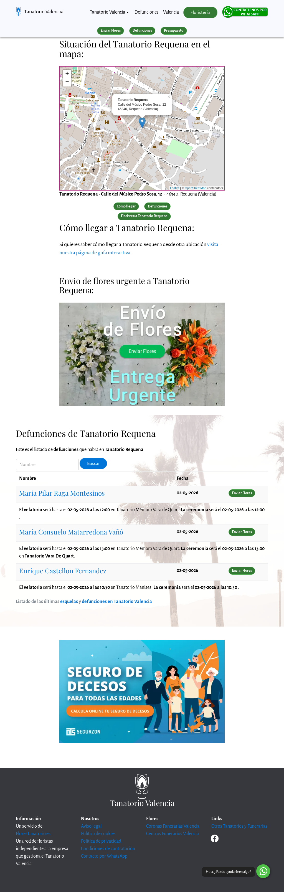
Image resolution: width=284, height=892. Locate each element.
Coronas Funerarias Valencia (172, 826)
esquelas (69, 601)
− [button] (67, 82)
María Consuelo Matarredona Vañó (71, 531)
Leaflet (174, 188)
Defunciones (147, 12)
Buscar (93, 463)
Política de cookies (98, 833)
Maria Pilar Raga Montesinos (62, 492)
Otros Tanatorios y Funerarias (239, 826)
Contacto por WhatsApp (104, 856)
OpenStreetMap (195, 188)
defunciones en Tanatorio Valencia (117, 601)
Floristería (200, 12)
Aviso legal (91, 826)
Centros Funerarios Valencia (172, 833)
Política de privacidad (101, 841)
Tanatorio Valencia (44, 11)
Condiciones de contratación (108, 848)
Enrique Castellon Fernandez (62, 570)
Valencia (171, 12)
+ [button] (67, 74)
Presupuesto (173, 30)
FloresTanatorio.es (33, 833)
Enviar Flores (111, 30)
